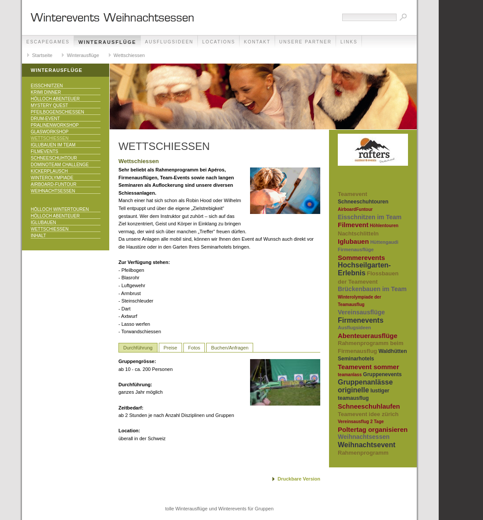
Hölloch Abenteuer (55, 98)
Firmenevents (360, 320)
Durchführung (138, 347)
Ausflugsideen (169, 41)
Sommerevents (361, 257)
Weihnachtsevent (366, 445)
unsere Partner (305, 41)
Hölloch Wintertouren (60, 209)
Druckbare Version (299, 478)
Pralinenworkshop (55, 125)
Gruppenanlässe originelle (365, 386)
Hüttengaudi (384, 242)
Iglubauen (43, 222)
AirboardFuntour (355, 209)
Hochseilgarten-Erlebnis (364, 269)
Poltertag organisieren (373, 429)
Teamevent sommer (368, 366)
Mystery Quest (49, 105)
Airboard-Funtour (53, 184)
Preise (170, 347)
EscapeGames (48, 41)
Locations (218, 41)
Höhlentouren (384, 225)
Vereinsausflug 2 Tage (361, 421)
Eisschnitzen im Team (369, 217)
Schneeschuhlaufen (369, 406)
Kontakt (257, 41)
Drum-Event (45, 118)
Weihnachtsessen (53, 191)
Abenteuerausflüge (367, 335)
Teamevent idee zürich (368, 414)
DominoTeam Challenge (60, 164)
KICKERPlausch (49, 171)
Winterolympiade (52, 177)
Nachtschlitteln (358, 233)
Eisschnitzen (47, 85)
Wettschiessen (129, 55)
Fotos (194, 347)
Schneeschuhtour (54, 158)
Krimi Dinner (46, 92)
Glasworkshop (49, 131)
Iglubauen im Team (53, 144)
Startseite (42, 55)
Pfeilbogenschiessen (57, 112)
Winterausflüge (107, 42)
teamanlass (349, 374)
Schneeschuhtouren (363, 202)
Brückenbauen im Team (372, 288)
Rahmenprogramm (363, 452)
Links (349, 41)
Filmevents (44, 151)
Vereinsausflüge (361, 312)
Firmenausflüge (356, 249)
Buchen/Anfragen (229, 347)
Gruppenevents (382, 374)
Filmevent (353, 224)
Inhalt (38, 235)
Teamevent (352, 194)
